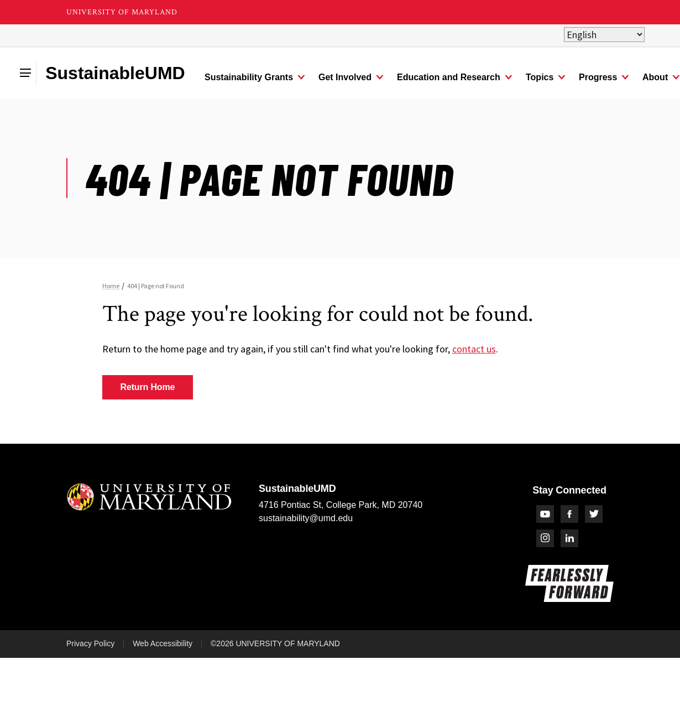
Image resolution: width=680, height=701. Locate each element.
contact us (474, 348)
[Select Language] (604, 34)
